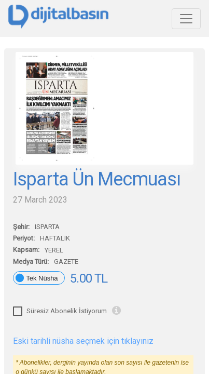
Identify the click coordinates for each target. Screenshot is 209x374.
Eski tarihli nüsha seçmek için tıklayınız (83, 341)
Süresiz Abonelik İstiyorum (66, 311)
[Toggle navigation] (186, 18)
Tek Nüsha (42, 278)
